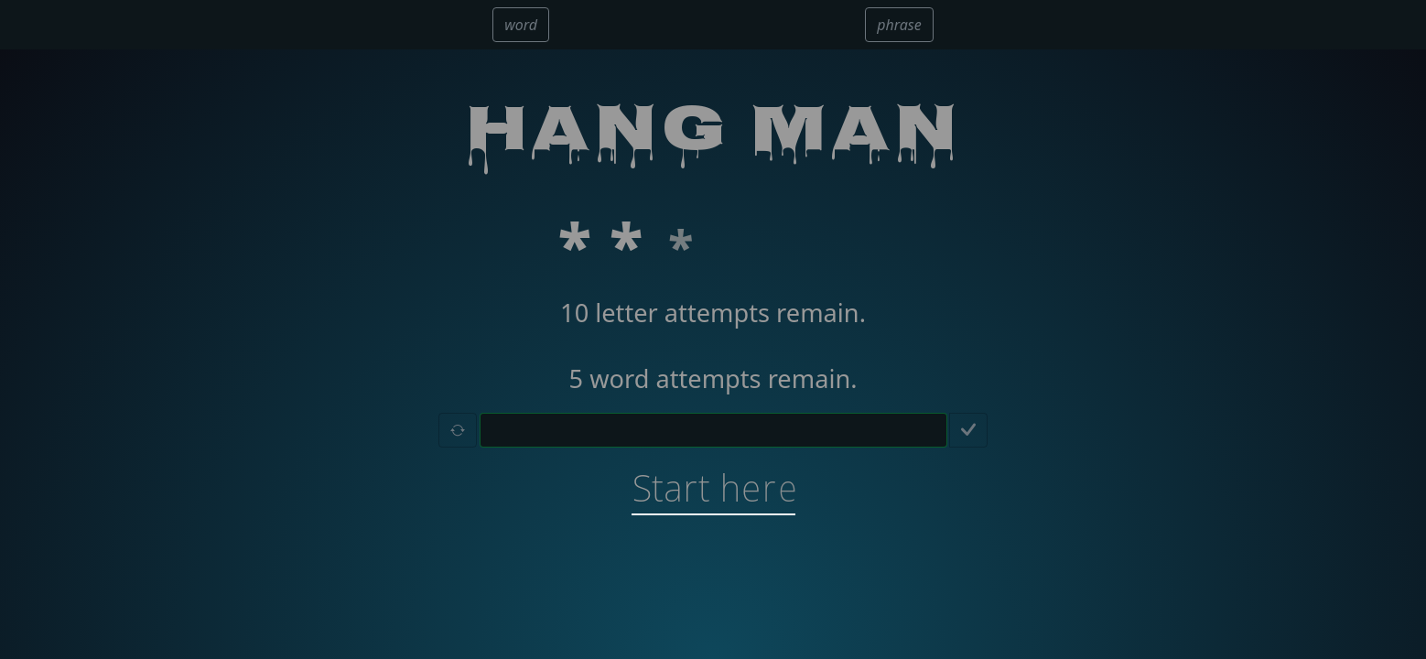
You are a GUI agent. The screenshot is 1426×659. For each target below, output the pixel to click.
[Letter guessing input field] (713, 430)
